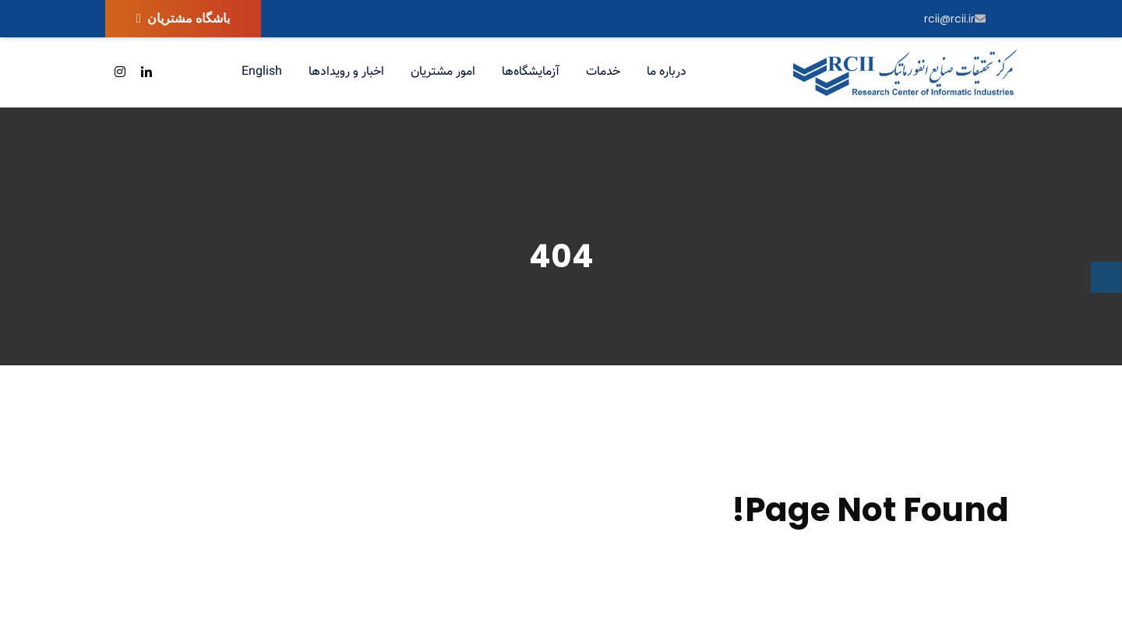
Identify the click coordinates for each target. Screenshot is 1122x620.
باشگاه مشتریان (183, 18)
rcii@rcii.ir (955, 18)
